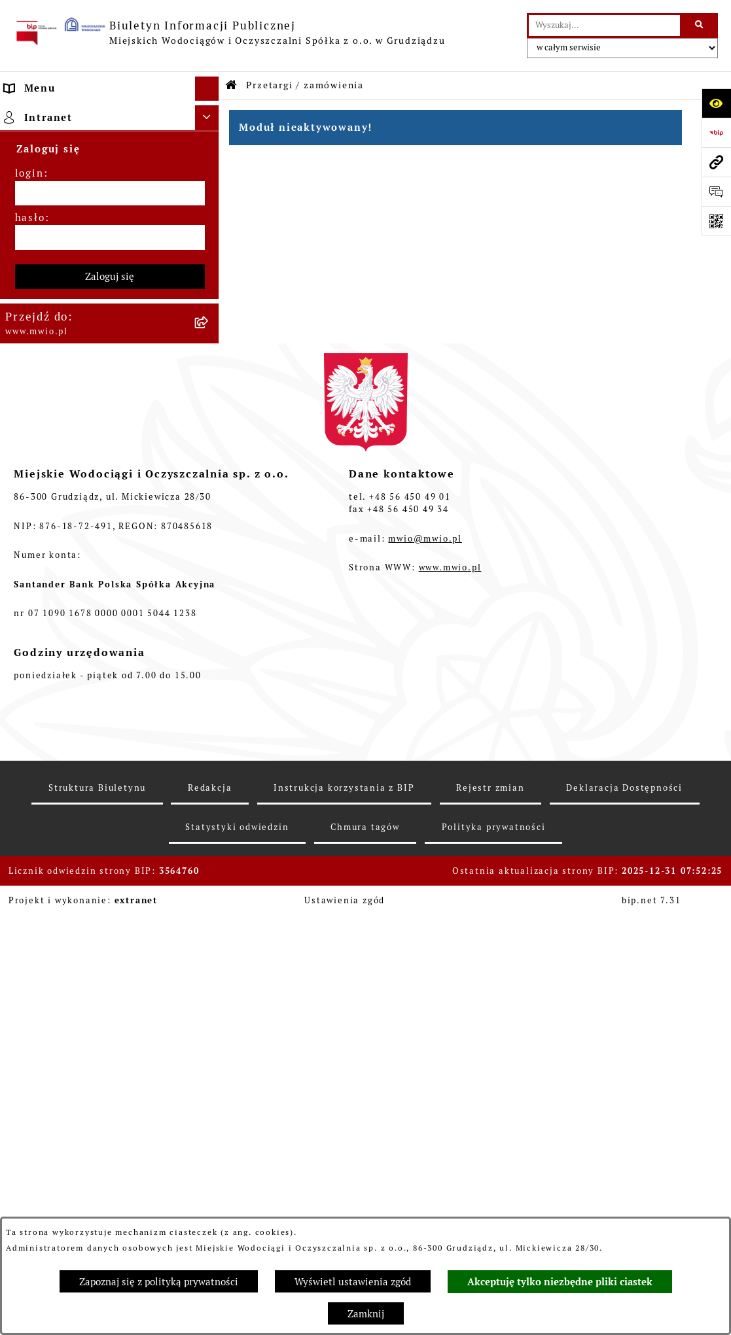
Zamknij (366, 1314)
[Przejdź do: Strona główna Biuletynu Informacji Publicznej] (231, 85)
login (29, 597)
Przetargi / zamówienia (305, 85)
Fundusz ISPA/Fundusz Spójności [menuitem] (95, 374)
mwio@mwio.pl (425, 961)
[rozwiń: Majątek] (210, 228)
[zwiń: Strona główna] (210, 113)
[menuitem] (109, 146)
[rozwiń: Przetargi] (210, 203)
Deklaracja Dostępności (624, 1211)
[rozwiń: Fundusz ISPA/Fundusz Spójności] (210, 375)
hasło (30, 640)
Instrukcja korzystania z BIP (344, 1211)
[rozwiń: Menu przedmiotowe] (210, 179)
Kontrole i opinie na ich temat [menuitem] (90, 423)
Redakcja (210, 1211)
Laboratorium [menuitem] (42, 398)
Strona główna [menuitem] (44, 113)
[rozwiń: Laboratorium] (210, 399)
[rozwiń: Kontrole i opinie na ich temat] (210, 424)
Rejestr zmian (490, 1211)
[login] (110, 616)
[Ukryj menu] (207, 89)
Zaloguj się (109, 699)
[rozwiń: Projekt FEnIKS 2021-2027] (210, 277)
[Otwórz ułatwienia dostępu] (716, 103)
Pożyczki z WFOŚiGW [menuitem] (62, 349)
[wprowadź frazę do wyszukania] (604, 25)
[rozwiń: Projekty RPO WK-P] (210, 301)
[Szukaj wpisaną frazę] (700, 25)
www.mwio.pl (450, 991)
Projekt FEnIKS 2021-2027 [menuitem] (77, 276)
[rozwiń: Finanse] (210, 252)
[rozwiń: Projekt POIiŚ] (210, 326)
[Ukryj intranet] (207, 541)
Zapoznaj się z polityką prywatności (158, 1281)
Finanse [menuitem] (27, 251)
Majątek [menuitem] (27, 227)
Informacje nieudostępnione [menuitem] (83, 448)
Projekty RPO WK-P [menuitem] (59, 300)
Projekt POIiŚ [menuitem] (42, 325)
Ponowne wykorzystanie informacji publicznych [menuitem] (71, 480)
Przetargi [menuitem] (31, 202)
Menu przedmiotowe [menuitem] (60, 178)
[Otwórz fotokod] (716, 220)
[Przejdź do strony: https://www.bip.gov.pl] (716, 132)
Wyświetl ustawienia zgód (352, 1281)
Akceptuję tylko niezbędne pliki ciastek (559, 1282)
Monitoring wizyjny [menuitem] (59, 512)
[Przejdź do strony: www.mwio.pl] (716, 162)
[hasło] (110, 661)
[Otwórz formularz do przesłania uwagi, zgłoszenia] (716, 191)
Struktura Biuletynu (97, 1211)
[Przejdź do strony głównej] (229, 32)
